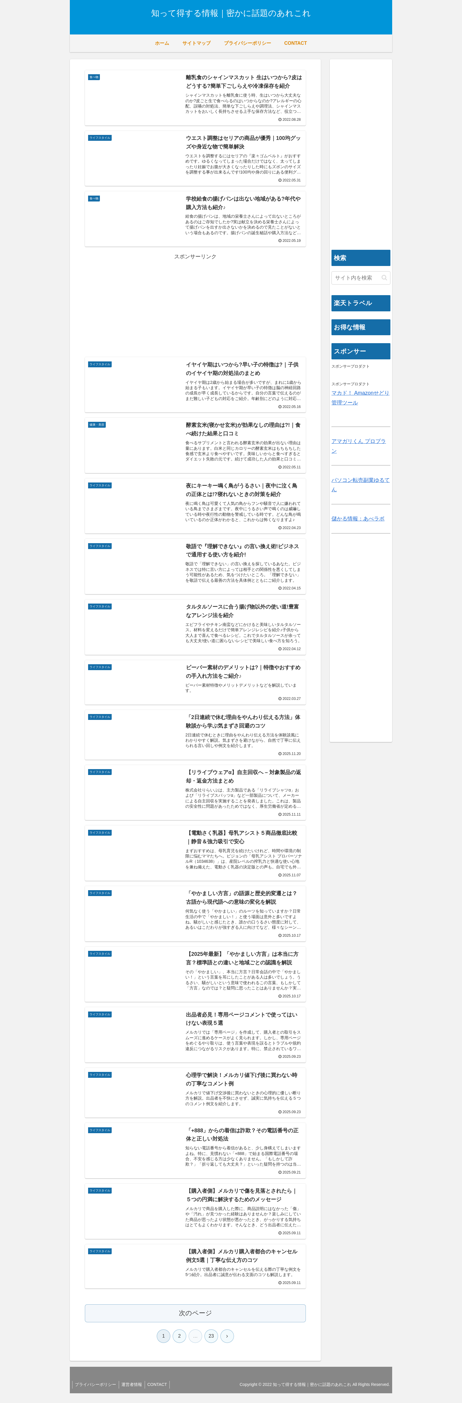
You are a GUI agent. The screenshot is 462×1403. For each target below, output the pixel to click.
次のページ (195, 1323)
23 (211, 1346)
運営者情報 (133, 1394)
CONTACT (159, 1394)
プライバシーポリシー (96, 1394)
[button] (384, 277)
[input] (360, 278)
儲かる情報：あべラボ (358, 519)
